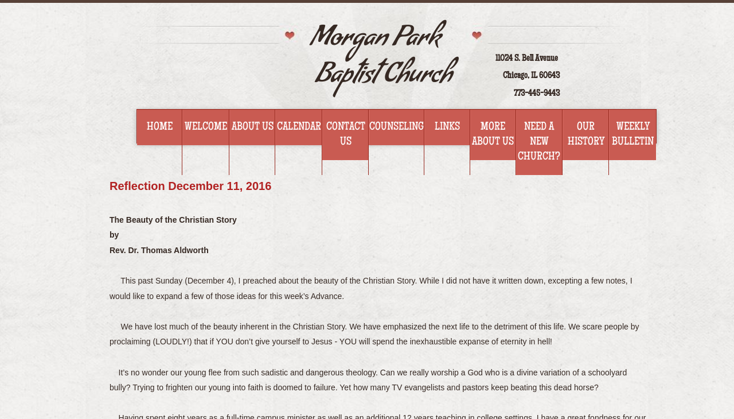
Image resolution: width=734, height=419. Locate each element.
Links (447, 127)
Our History (586, 135)
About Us (253, 127)
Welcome (206, 127)
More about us (493, 135)
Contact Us (345, 135)
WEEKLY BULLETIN (633, 135)
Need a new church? (539, 142)
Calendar (299, 127)
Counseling (396, 127)
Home (160, 127)
